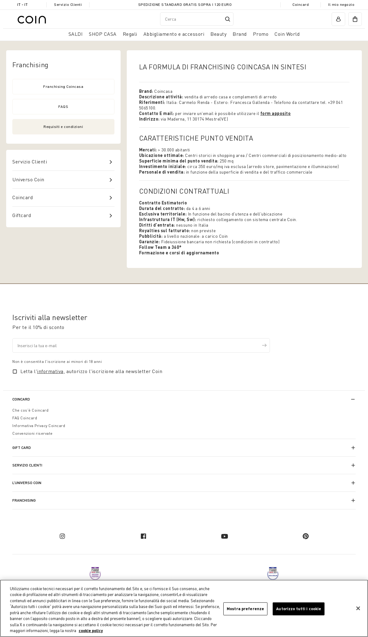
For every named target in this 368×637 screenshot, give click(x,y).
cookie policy (91, 631)
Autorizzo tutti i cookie (298, 608)
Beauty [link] (218, 34)
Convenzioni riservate (32, 433)
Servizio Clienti (68, 4)
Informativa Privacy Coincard (38, 425)
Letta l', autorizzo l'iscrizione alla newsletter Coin (91, 371)
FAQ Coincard (24, 418)
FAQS (63, 106)
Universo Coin (28, 179)
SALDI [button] (75, 34)
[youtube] (224, 536)
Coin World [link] (287, 34)
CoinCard (21, 399)
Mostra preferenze (245, 608)
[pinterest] (305, 536)
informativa (50, 371)
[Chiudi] (358, 608)
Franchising (24, 500)
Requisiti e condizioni (63, 126)
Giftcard (21, 215)
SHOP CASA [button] (103, 34)
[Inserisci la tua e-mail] (141, 345)
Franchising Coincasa (63, 86)
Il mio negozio (341, 4)
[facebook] (143, 536)
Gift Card (21, 447)
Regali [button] (130, 34)
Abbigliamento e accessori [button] (174, 34)
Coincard (300, 4)
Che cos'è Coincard (30, 410)
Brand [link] (240, 34)
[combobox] (197, 19)
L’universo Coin (26, 482)
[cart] (355, 19)
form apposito (275, 113)
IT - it (22, 4)
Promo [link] (261, 34)
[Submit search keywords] (227, 19)
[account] (338, 19)
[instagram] (62, 536)
